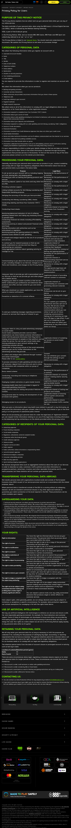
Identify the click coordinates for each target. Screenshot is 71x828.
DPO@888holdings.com (57, 680)
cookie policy (20, 359)
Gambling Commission (35, 813)
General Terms (32, 40)
